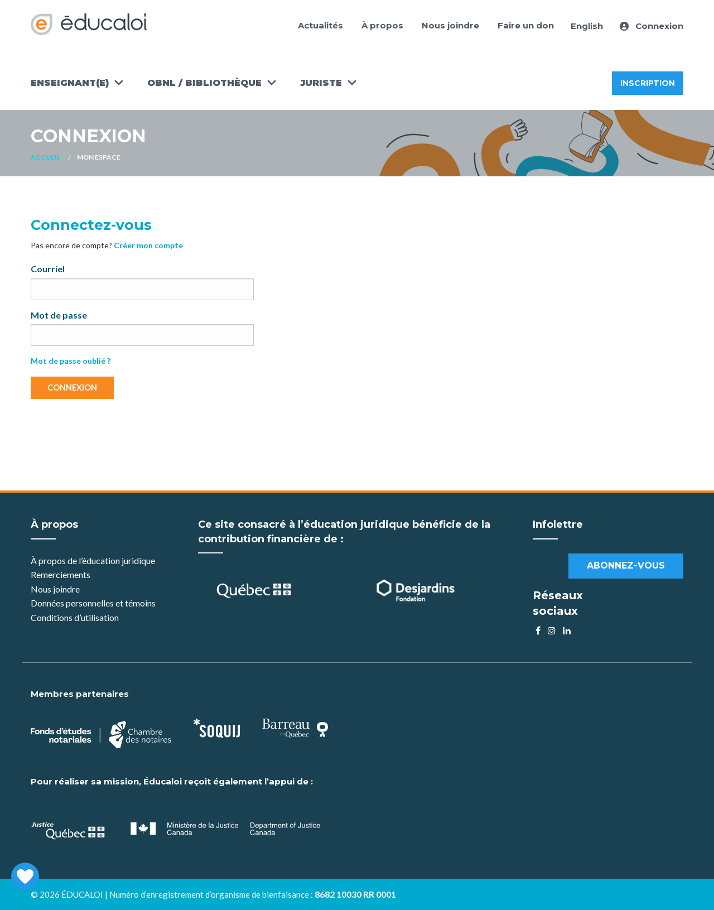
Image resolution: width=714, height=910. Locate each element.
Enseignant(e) (70, 83)
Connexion (651, 26)
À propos (382, 25)
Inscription (647, 83)
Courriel (48, 268)
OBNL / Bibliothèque (204, 83)
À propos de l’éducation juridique (93, 560)
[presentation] (115, 429)
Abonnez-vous (626, 565)
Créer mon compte (148, 245)
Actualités (320, 25)
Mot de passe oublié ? (70, 360)
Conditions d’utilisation (75, 617)
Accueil (45, 157)
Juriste (321, 83)
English (587, 26)
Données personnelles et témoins (93, 603)
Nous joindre (450, 25)
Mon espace (98, 157)
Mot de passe (59, 315)
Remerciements (60, 574)
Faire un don (526, 25)
